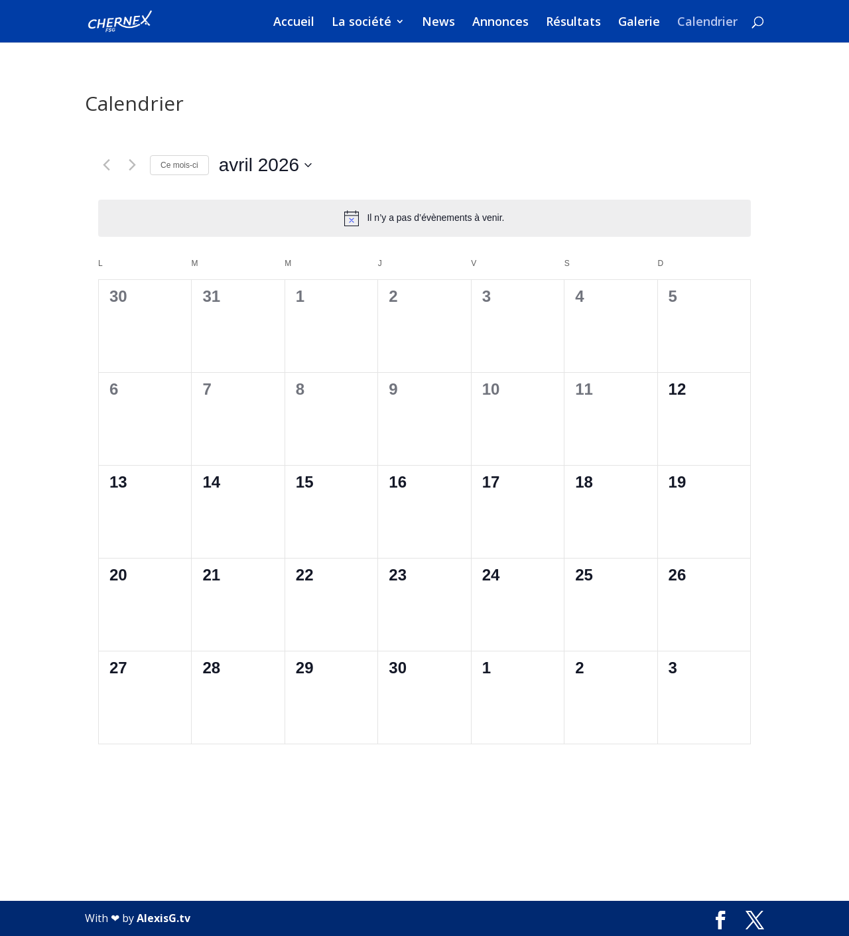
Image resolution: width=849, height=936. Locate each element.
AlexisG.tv (163, 918)
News (438, 23)
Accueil (293, 23)
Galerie (639, 23)
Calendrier (707, 23)
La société (361, 23)
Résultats (573, 23)
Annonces (500, 23)
